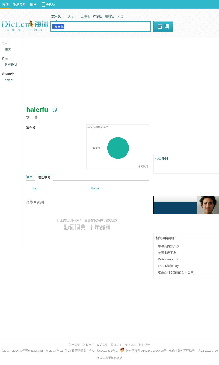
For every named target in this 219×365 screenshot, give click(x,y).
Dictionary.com (168, 259)
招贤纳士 (144, 344)
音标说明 (11, 64)
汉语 (70, 16)
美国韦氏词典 (167, 252)
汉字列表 (130, 344)
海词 (5, 4)
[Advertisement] (97, 70)
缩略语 (109, 16)
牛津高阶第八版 (168, 246)
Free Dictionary (168, 266)
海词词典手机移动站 (109, 358)
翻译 (33, 4)
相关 (8, 49)
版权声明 (88, 344)
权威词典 (19, 4)
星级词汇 (116, 344)
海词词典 (25, 350)
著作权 (92, 220)
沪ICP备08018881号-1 (103, 350)
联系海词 (102, 344)
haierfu (9, 80)
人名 (120, 16)
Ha (34, 188)
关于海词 (74, 344)
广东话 (97, 16)
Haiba (95, 188)
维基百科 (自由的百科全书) (176, 272)
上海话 (85, 16)
